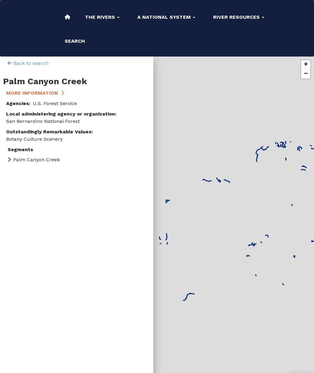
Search (75, 41)
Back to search (28, 63)
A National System (166, 17)
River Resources (238, 17)
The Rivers (102, 17)
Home (67, 17)
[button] (305, 64)
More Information (32, 93)
